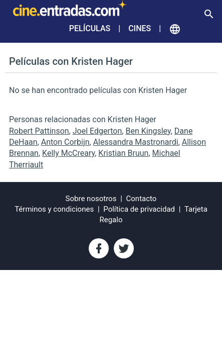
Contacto (141, 198)
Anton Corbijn (65, 142)
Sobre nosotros (91, 198)
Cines (139, 28)
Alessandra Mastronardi (135, 142)
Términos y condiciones (54, 209)
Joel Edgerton (97, 131)
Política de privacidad (139, 209)
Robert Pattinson (39, 131)
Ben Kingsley (147, 131)
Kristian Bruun (123, 153)
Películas (89, 28)
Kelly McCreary (68, 153)
